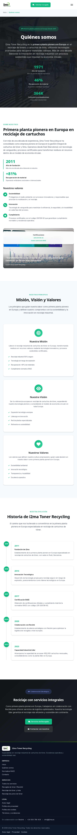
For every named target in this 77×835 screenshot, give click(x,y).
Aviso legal (6, 803)
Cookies (24, 832)
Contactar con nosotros (38, 732)
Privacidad (16, 832)
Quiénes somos (8, 768)
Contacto (5, 774)
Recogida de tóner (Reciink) (12, 787)
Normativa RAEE (8, 771)
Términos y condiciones (11, 813)
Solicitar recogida (41, 5)
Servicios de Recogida (38, 724)
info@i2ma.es (49, 820)
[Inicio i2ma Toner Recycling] (17, 748)
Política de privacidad (10, 806)
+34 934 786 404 (34, 820)
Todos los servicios (9, 784)
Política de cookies (9, 810)
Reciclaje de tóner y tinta (11, 790)
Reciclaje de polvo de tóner (12, 794)
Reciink (21, 820)
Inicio (5, 12)
